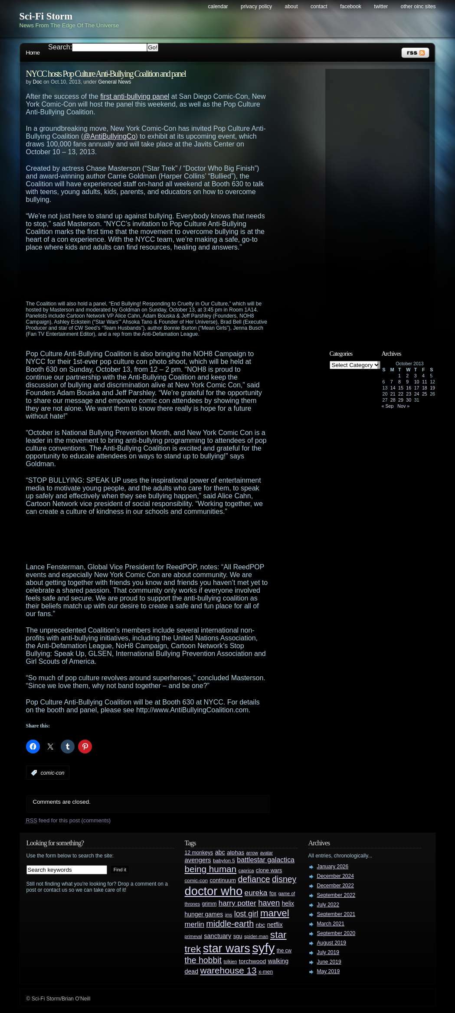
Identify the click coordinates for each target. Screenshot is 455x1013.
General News (114, 82)
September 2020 (336, 933)
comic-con (53, 773)
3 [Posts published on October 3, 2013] (415, 375)
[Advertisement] (165, 275)
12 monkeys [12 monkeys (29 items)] (199, 853)
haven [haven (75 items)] (269, 902)
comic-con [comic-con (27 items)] (196, 880)
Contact (319, 6)
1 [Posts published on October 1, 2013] (399, 375)
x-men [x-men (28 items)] (266, 972)
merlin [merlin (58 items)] (194, 924)
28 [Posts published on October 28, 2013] (393, 400)
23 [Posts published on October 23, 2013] (408, 393)
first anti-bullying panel (134, 96)
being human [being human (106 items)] (211, 869)
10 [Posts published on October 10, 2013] (416, 381)
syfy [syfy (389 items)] (263, 948)
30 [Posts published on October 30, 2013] (408, 400)
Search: (60, 47)
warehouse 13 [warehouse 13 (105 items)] (228, 970)
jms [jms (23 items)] (228, 914)
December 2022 (335, 886)
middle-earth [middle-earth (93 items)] (230, 924)
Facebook (350, 6)
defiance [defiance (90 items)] (254, 879)
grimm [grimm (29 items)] (209, 904)
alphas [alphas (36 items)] (235, 852)
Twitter (381, 6)
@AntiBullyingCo (109, 136)
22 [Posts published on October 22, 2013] (400, 393)
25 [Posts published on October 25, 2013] (424, 393)
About (291, 6)
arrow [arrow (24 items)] (252, 852)
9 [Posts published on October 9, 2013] (407, 381)
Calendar (218, 6)
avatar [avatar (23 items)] (266, 852)
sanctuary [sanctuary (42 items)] (217, 935)
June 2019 (329, 962)
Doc (37, 82)
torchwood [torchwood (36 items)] (252, 961)
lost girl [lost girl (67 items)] (246, 913)
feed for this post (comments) (68, 820)
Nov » (403, 406)
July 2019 (328, 952)
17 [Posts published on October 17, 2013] (416, 387)
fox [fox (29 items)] (272, 893)
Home (33, 52)
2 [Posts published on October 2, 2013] (407, 375)
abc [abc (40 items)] (220, 852)
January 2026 (333, 867)
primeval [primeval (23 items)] (193, 936)
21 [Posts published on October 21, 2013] (393, 393)
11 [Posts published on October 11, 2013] (424, 381)
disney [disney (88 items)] (284, 879)
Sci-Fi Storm (46, 16)
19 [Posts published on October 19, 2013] (432, 387)
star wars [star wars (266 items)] (226, 948)
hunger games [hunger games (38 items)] (204, 914)
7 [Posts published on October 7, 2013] (391, 381)
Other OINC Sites (418, 6)
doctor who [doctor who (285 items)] (214, 891)
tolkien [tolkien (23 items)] (230, 961)
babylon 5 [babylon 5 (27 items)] (224, 860)
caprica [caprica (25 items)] (246, 870)
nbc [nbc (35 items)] (260, 925)
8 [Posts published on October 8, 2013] (399, 381)
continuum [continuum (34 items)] (222, 880)
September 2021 (336, 914)
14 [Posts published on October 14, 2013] (393, 387)
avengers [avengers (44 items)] (198, 860)
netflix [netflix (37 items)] (275, 925)
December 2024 (335, 876)
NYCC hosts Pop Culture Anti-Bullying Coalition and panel (106, 73)
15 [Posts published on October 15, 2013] (400, 387)
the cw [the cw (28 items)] (284, 951)
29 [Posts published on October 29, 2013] (400, 400)
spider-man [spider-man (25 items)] (256, 936)
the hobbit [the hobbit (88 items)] (203, 960)
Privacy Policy (256, 6)
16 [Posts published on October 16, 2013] (408, 387)
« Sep (388, 406)
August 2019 (331, 943)
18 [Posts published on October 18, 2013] (424, 387)
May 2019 (328, 971)
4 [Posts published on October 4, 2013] (423, 375)
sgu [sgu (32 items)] (237, 936)
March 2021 (330, 924)
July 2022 (328, 905)
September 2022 (336, 895)
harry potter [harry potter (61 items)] (237, 903)
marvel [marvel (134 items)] (274, 913)
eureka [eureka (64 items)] (256, 892)
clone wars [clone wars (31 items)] (269, 870)
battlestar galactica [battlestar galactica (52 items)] (266, 860)
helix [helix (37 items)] (288, 903)
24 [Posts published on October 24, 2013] (416, 393)
